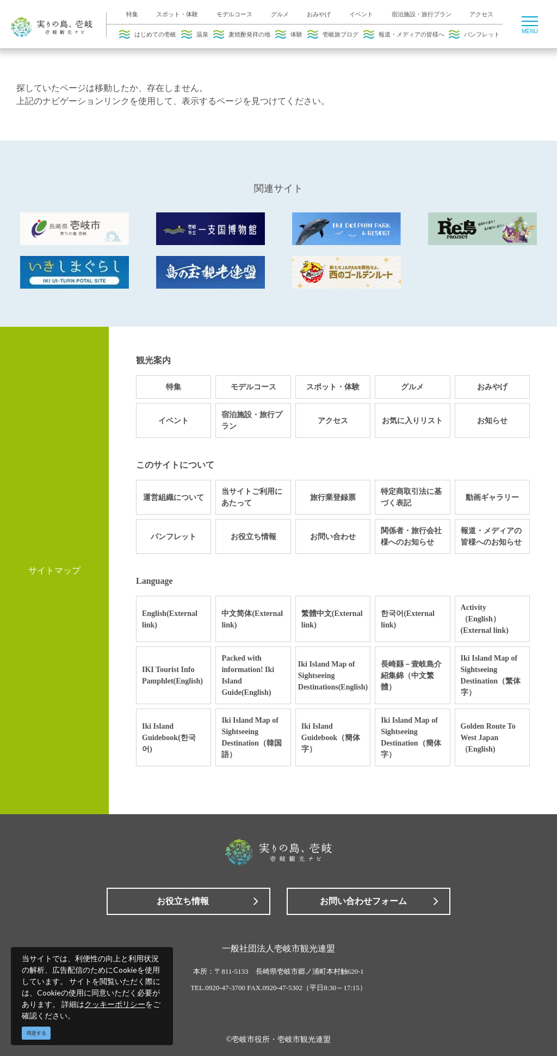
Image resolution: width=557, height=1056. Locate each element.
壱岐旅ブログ (332, 34)
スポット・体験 (177, 14)
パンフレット (474, 34)
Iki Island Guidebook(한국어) (169, 737)
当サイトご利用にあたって (251, 497)
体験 (288, 34)
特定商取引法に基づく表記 (411, 497)
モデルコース (234, 14)
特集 (132, 14)
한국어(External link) (408, 619)
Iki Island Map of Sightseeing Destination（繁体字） (491, 675)
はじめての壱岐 (147, 34)
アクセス (481, 14)
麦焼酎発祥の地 (241, 34)
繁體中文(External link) (332, 619)
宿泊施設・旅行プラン (421, 14)
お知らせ (492, 421)
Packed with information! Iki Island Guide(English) (247, 675)
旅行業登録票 (333, 497)
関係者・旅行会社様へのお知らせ (411, 536)
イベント (361, 14)
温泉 (194, 34)
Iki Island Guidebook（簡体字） (330, 737)
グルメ (280, 14)
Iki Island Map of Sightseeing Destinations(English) (333, 675)
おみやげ (319, 14)
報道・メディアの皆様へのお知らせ (491, 536)
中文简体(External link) (252, 619)
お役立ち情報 (253, 537)
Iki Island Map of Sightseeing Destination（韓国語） (251, 737)
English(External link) (169, 619)
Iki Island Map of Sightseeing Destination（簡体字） (411, 737)
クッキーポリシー (114, 1004)
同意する (36, 1033)
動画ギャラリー (492, 497)
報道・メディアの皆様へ (403, 34)
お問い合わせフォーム (363, 901)
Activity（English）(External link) (485, 618)
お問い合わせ (333, 537)
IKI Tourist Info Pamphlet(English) (172, 675)
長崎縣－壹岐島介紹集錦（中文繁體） (411, 675)
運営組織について (173, 497)
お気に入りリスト (412, 421)
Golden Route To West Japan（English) (488, 737)
